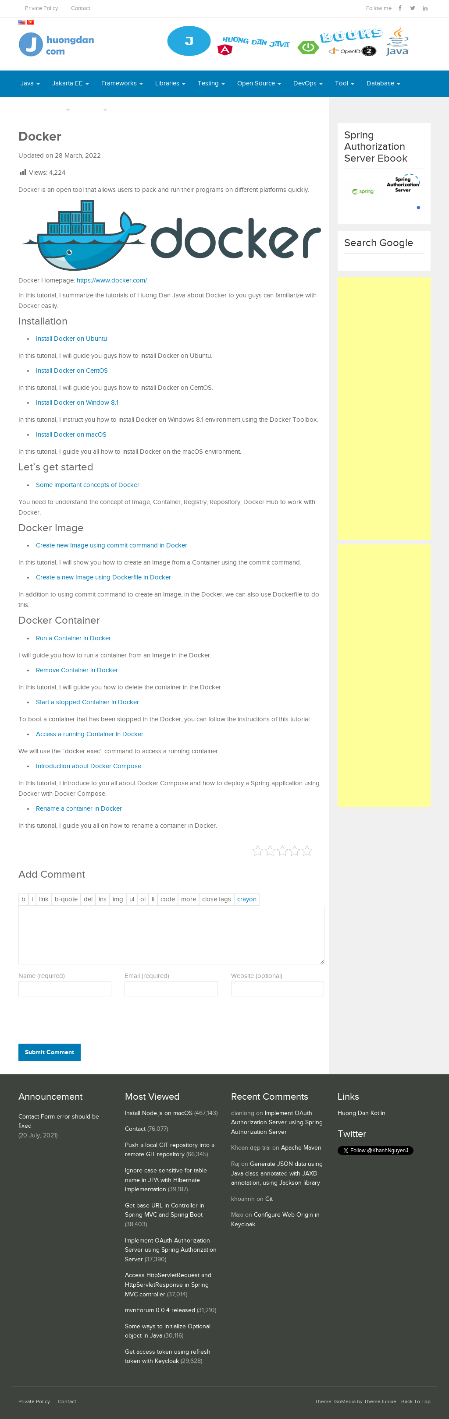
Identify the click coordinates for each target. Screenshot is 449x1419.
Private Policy (41, 8)
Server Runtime (42, 109)
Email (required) (147, 976)
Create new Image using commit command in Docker (111, 545)
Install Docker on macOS (71, 434)
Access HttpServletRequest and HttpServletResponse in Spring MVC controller (168, 1285)
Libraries (167, 83)
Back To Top (416, 1401)
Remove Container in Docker (77, 670)
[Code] (167, 899)
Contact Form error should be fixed (58, 1121)
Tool (341, 83)
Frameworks (119, 83)
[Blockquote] (66, 899)
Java (27, 83)
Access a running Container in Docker (89, 734)
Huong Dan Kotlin (361, 1113)
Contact (80, 8)
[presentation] (78, 1022)
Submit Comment (49, 1052)
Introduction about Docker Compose (88, 766)
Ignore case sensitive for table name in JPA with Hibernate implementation (166, 1180)
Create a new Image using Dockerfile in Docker (103, 577)
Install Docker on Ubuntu (71, 338)
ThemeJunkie (380, 1401)
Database (380, 83)
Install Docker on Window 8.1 (77, 402)
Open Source (256, 83)
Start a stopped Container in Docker (87, 702)
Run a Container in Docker (73, 638)
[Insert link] (44, 899)
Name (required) (41, 976)
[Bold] (23, 899)
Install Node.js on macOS (158, 1113)
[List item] (153, 899)
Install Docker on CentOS (72, 370)
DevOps (305, 83)
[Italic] (32, 899)
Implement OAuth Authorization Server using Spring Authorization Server (171, 1250)
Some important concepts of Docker (87, 485)
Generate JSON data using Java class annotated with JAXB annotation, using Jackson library (277, 1173)
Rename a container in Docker (79, 808)
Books (128, 109)
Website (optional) (256, 976)
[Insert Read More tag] (188, 899)
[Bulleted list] (131, 899)
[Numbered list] (143, 899)
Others (91, 109)
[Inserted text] (103, 899)
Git (269, 1199)
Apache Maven (301, 1147)
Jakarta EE (67, 83)
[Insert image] (118, 899)
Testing (208, 83)
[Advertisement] (384, 408)
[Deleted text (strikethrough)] (88, 899)
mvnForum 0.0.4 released (160, 1310)
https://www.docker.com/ (112, 280)
